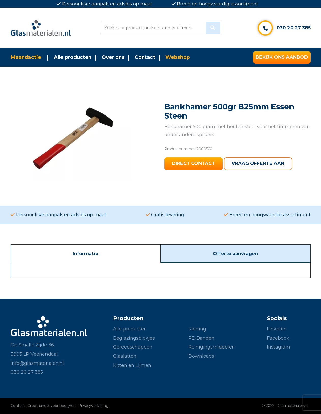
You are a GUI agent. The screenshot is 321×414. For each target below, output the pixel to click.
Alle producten (72, 57)
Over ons (113, 57)
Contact (145, 57)
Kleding (197, 329)
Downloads (201, 356)
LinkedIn (277, 329)
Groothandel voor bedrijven (51, 405)
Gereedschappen (132, 347)
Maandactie (26, 57)
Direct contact (193, 164)
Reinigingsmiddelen (211, 347)
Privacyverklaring (93, 405)
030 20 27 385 (294, 28)
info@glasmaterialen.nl (37, 363)
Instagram (278, 347)
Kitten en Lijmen (132, 365)
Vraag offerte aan (258, 164)
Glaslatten (124, 356)
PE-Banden (201, 338)
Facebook (278, 338)
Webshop (177, 57)
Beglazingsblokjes (134, 338)
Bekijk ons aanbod (282, 57)
